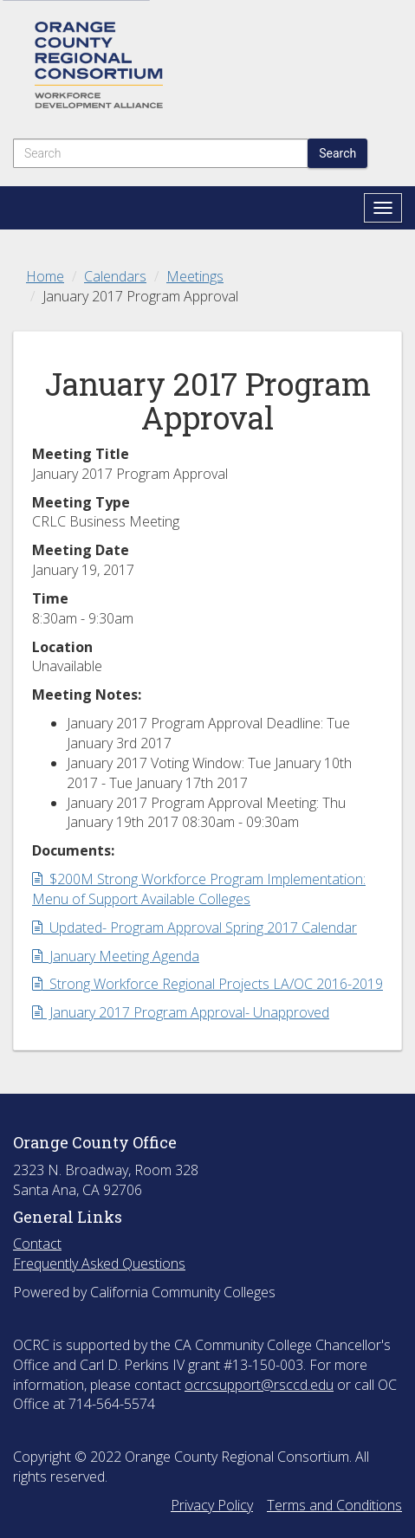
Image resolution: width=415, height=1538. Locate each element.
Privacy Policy (212, 1505)
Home (45, 276)
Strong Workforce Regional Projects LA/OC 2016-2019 (207, 983)
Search (337, 153)
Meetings (195, 276)
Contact (37, 1243)
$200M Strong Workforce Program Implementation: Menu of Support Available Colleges (199, 888)
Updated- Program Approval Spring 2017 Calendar (194, 927)
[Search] (160, 153)
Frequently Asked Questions (99, 1263)
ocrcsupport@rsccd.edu (259, 1384)
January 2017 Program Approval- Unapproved (180, 1012)
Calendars (115, 276)
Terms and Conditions (334, 1505)
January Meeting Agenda (115, 956)
